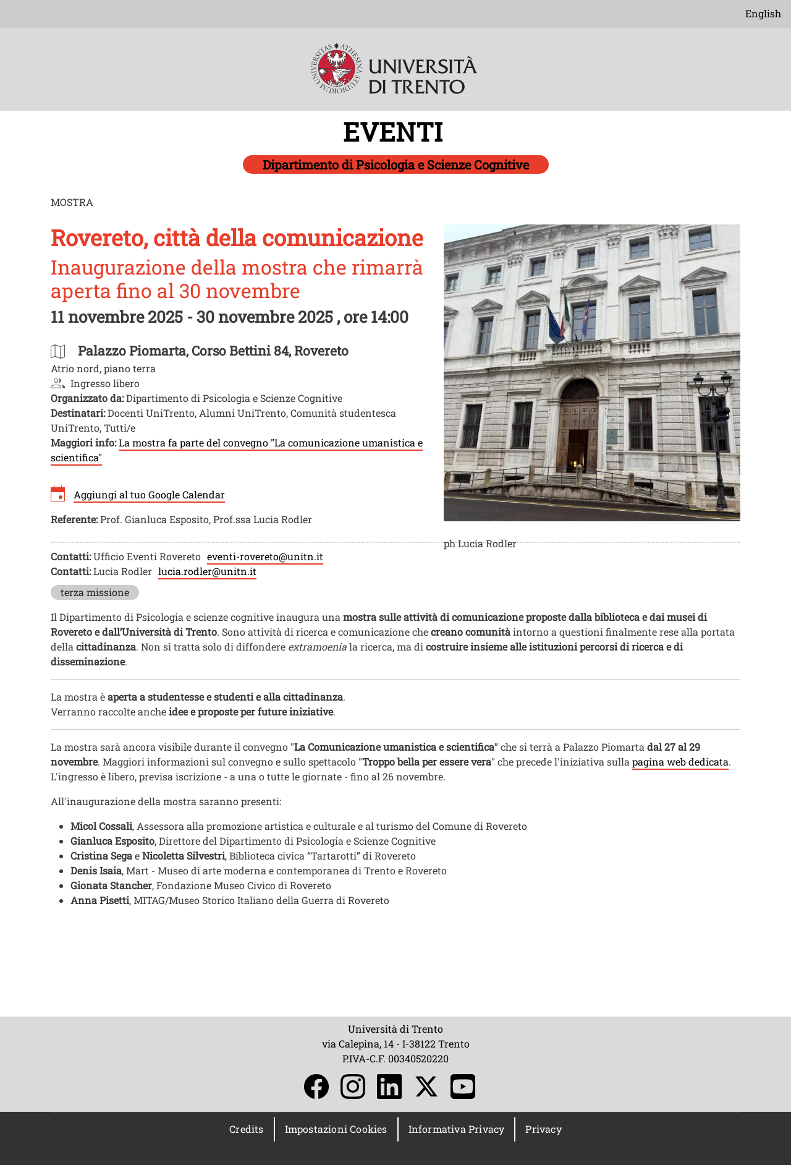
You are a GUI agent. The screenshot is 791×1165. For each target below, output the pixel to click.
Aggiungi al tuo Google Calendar (149, 494)
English (763, 13)
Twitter (426, 1086)
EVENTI (396, 131)
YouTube (462, 1086)
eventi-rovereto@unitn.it (265, 556)
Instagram (353, 1086)
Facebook (316, 1086)
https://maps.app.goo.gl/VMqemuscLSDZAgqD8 (213, 350)
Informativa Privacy (456, 1128)
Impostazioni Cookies (336, 1128)
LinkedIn (389, 1086)
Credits (246, 1128)
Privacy (543, 1128)
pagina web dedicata (680, 761)
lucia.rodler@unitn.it (207, 571)
